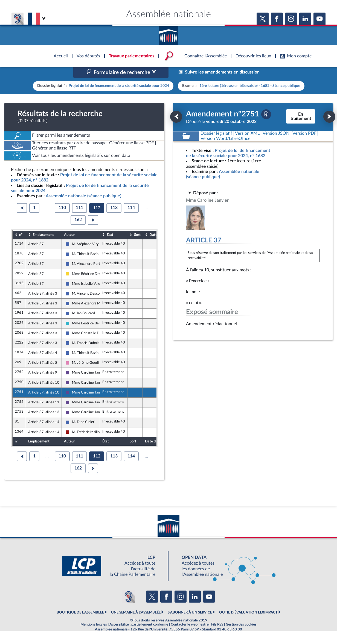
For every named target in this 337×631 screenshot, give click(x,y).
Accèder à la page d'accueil (168, 33)
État (110, 223)
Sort (137, 223)
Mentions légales (93, 613)
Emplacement (43, 223)
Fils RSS (217, 613)
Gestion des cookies (241, 613)
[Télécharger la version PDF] (266, 102)
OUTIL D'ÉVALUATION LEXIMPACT (248, 601)
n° (20, 223)
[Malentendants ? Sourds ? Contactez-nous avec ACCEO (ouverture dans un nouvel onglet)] (128, 584)
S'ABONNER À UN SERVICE (190, 601)
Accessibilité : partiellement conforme (138, 613)
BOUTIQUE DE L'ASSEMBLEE (80, 601)
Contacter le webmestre (190, 613)
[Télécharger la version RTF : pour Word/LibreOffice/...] (225, 127)
